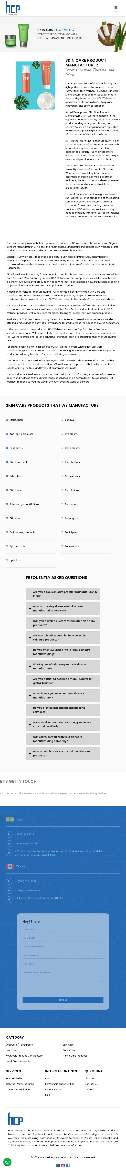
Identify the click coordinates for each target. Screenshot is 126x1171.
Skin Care (68, 1044)
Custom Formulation (18, 1089)
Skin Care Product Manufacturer (85, 63)
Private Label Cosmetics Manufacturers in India (86, 319)
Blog (47, 1095)
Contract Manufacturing (20, 1084)
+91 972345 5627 (24, 841)
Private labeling (14, 1078)
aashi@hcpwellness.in (27, 896)
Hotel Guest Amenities (19, 1061)
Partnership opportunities (59, 1084)
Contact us (91, 1084)
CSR (47, 1078)
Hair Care (11, 1050)
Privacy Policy (53, 1089)
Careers (89, 1089)
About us (90, 1078)
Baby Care (69, 1050)
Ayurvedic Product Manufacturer (24, 1055)
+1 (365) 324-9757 (25, 887)
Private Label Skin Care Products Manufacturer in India (75, 309)
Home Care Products (75, 1055)
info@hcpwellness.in (26, 850)
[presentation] (47, 983)
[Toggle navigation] (116, 8)
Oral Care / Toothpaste (19, 1044)
